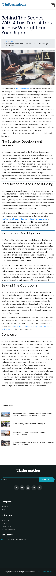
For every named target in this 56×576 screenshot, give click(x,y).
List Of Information (44, 571)
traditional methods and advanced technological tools (24, 219)
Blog (11, 41)
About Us (4, 507)
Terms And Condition (8, 529)
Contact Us (5, 523)
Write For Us (5, 520)
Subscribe (47, 480)
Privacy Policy (6, 526)
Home (5, 41)
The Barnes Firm (22, 88)
